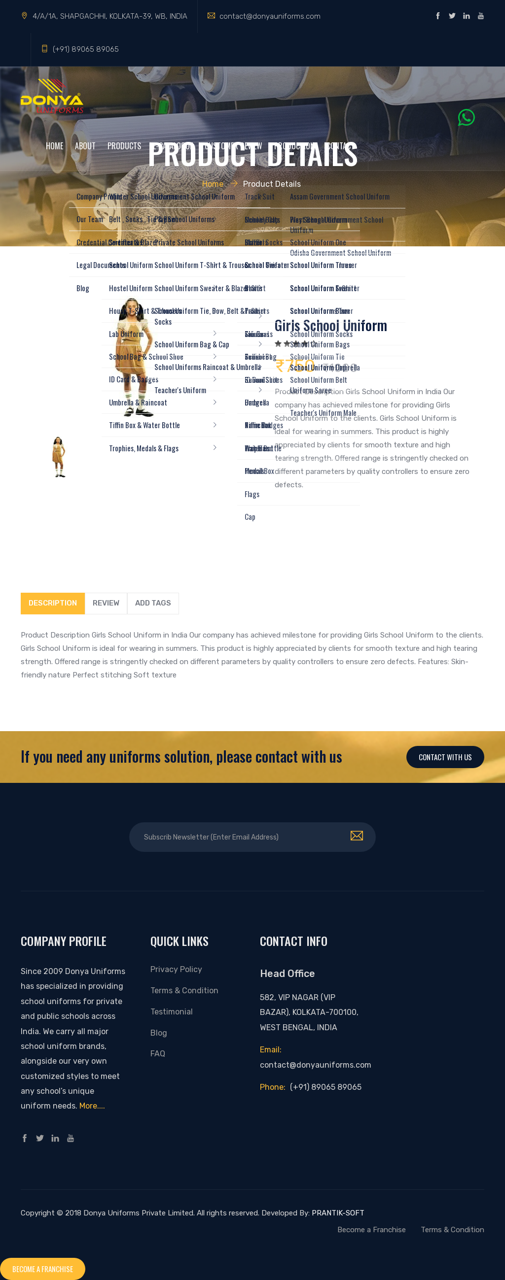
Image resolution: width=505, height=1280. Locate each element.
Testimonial (171, 1011)
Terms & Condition (184, 990)
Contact (340, 146)
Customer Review (233, 146)
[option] (133, 357)
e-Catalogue (173, 146)
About (85, 146)
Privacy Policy (176, 969)
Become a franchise (42, 1268)
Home (54, 146)
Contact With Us (445, 756)
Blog (158, 1033)
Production (294, 146)
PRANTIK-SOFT (338, 1213)
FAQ (157, 1053)
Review (106, 603)
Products (124, 146)
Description (53, 603)
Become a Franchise (371, 1229)
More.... (92, 1106)
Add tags (153, 603)
